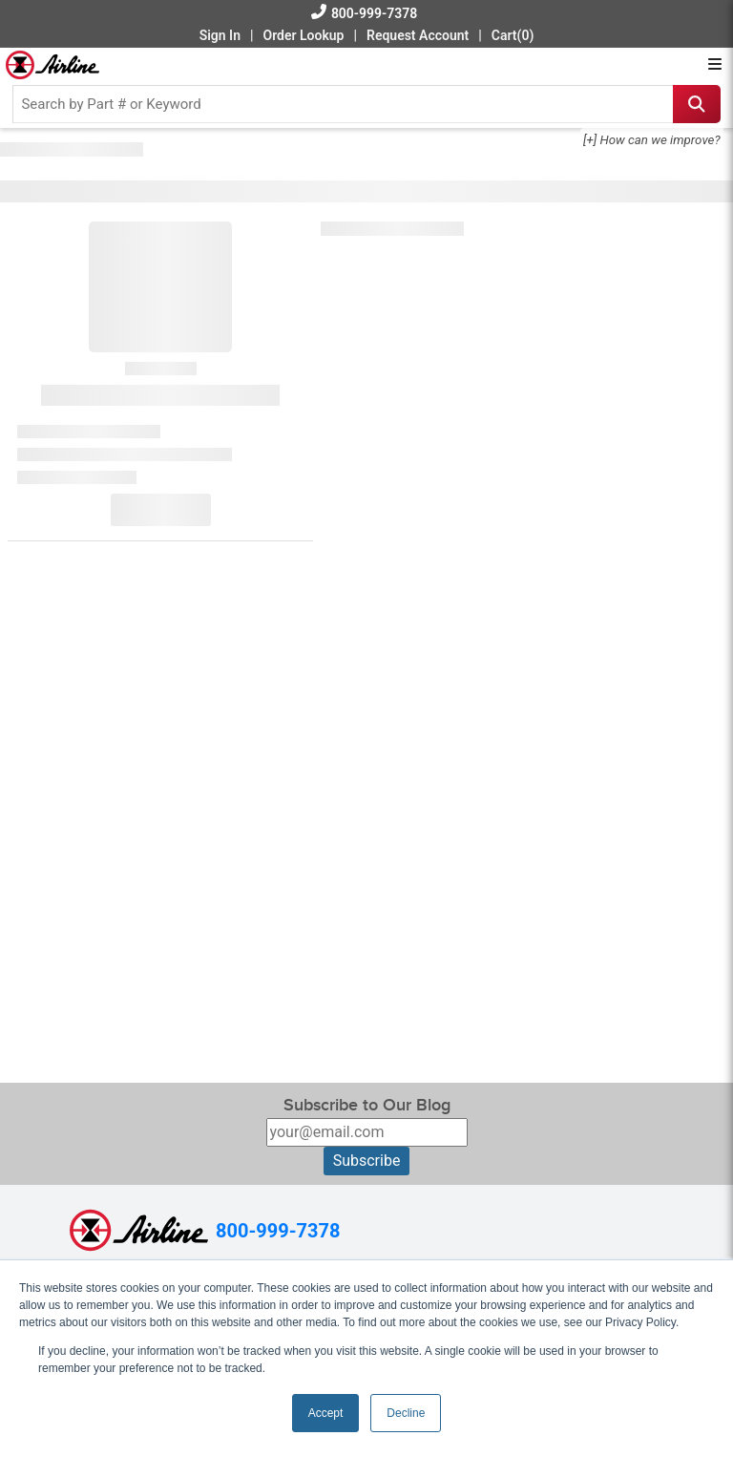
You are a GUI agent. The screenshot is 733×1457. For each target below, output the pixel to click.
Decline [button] (406, 1413)
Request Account (417, 35)
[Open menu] (715, 64)
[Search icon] (697, 104)
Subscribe (367, 1160)
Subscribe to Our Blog (366, 1105)
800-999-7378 (374, 13)
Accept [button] (326, 1413)
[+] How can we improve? (652, 140)
